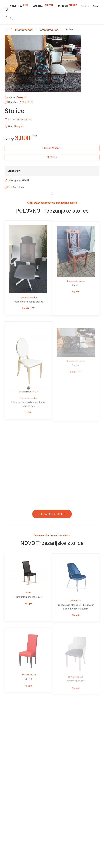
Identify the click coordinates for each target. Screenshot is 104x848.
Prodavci (67, 5)
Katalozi (85, 6)
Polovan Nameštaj (23, 29)
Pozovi (52, 157)
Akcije (96, 6)
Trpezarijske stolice (49, 29)
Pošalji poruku (52, 148)
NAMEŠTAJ (19, 5)
